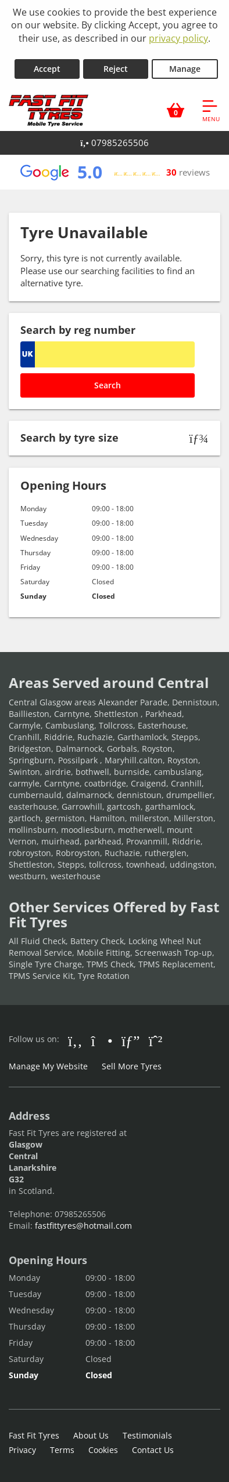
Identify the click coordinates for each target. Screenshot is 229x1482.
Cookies (103, 1449)
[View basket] (175, 110)
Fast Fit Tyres (34, 1435)
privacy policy (178, 38)
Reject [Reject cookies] (115, 68)
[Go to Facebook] (75, 1040)
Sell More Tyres (132, 1066)
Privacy (22, 1449)
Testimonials (147, 1435)
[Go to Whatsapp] (156, 1040)
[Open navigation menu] (211, 110)
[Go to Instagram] (102, 1040)
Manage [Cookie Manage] (185, 68)
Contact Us (153, 1449)
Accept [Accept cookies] (47, 68)
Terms (62, 1449)
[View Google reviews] (114, 172)
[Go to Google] (130, 1040)
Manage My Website (48, 1066)
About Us (91, 1435)
